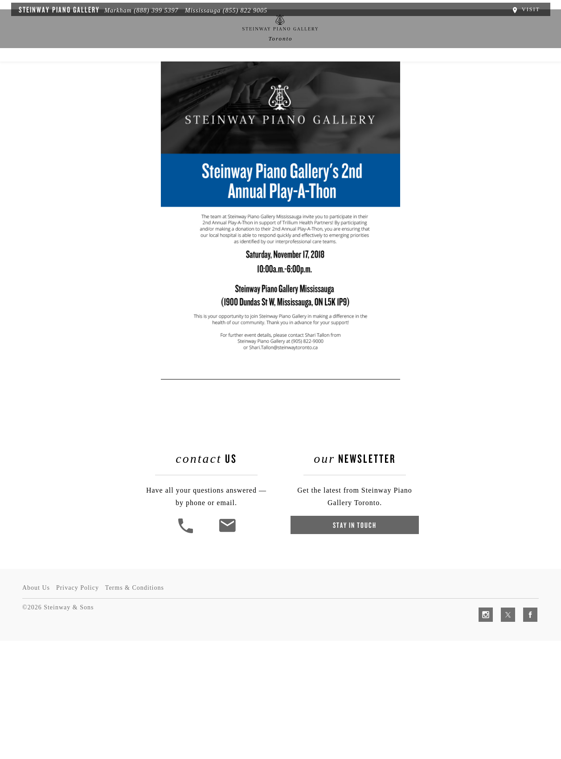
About (96, 74)
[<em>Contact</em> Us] (229, 663)
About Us (36, 705)
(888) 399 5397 (150, 9)
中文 (282, 74)
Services (325, 74)
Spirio (136, 74)
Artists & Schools (388, 74)
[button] (188, 663)
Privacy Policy (80, 705)
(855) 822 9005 (239, 9)
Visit (530, 8)
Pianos (176, 74)
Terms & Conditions (140, 705)
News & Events (230, 74)
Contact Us (456, 74)
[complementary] (496, 710)
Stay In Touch (353, 656)
